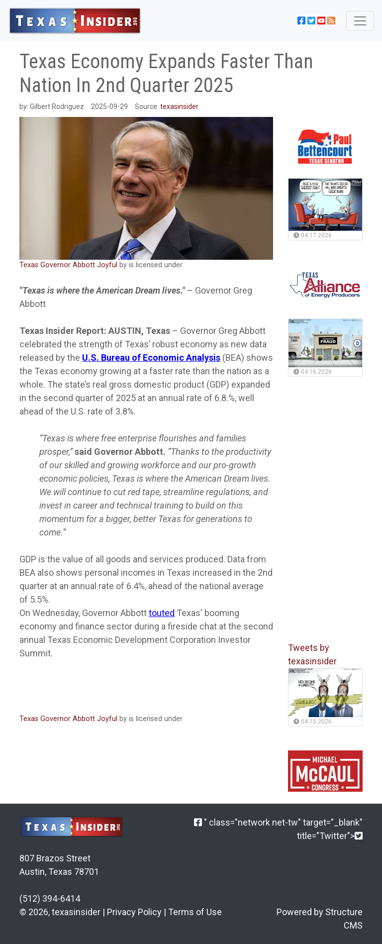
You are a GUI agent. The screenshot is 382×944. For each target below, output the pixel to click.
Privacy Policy (134, 912)
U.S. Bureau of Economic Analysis (151, 357)
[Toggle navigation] (360, 21)
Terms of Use (195, 912)
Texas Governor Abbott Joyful (68, 265)
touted (162, 613)
